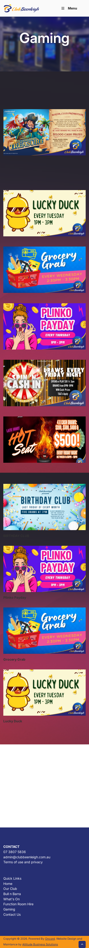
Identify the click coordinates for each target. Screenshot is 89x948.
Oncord (50, 938)
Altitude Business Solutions (40, 944)
